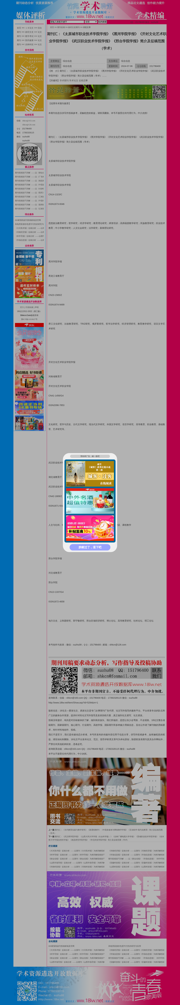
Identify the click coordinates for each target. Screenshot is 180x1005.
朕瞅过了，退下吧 (90, 547)
